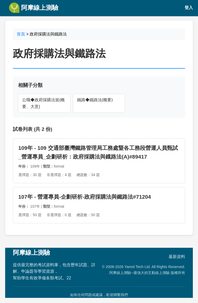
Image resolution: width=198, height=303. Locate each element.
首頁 (21, 34)
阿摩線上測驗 (33, 8)
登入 (189, 7)
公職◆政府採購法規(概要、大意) (43, 103)
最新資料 (177, 256)
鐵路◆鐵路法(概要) (95, 100)
